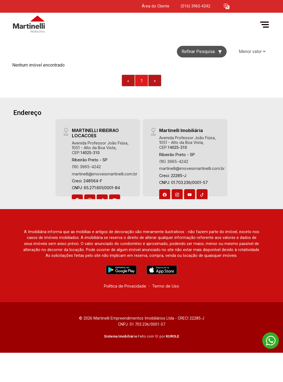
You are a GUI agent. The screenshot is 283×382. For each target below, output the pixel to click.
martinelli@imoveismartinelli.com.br (104, 174)
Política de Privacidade (125, 286)
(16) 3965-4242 (86, 166)
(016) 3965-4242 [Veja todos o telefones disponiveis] (195, 6)
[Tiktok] (202, 194)
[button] (226, 6)
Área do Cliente (155, 6)
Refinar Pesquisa (202, 51)
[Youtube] (189, 194)
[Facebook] (164, 194)
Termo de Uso (165, 286)
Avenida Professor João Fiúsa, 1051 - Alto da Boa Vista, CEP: (100, 148)
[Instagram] (177, 194)
